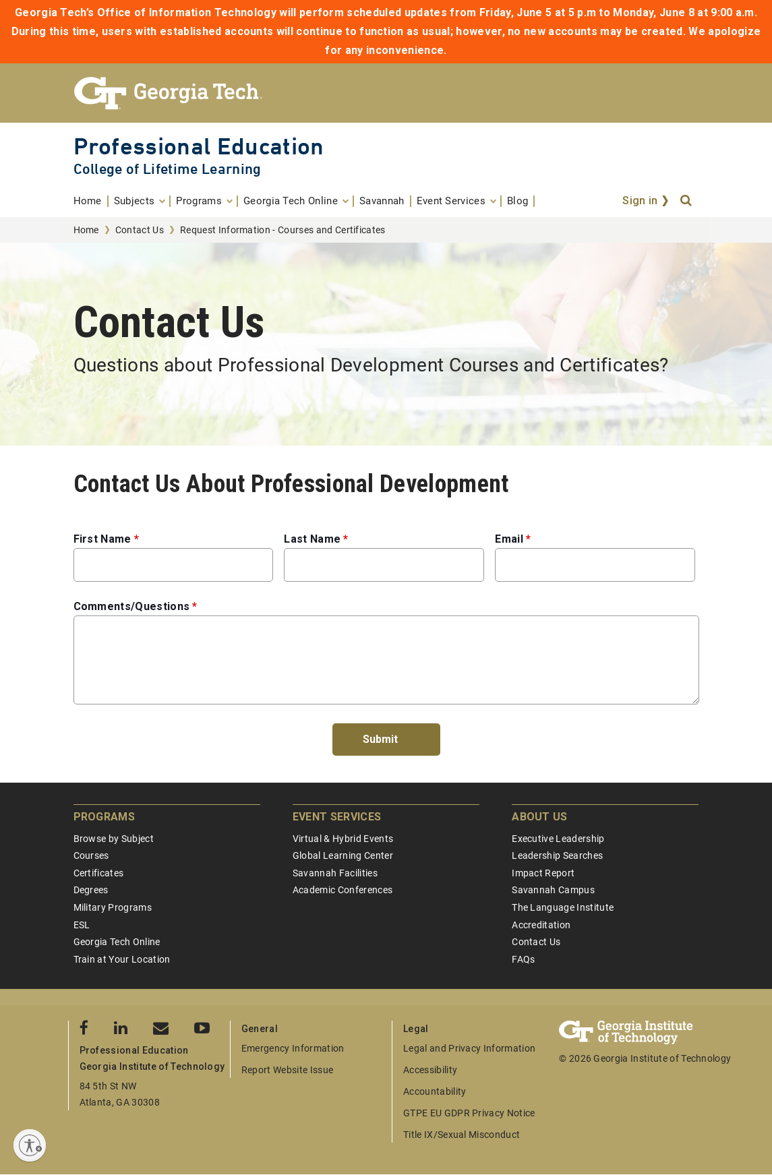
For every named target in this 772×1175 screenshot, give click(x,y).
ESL (81, 925)
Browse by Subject (113, 838)
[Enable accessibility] (29, 1145)
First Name (102, 539)
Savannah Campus (553, 889)
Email (509, 539)
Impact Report (543, 873)
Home (86, 229)
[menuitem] (91, 201)
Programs (104, 816)
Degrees (91, 889)
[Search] (687, 201)
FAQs (523, 959)
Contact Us (139, 229)
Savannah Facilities (335, 873)
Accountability (434, 1091)
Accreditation (541, 925)
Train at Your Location (122, 959)
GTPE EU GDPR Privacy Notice (469, 1113)
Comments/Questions (131, 606)
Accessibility (430, 1069)
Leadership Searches (557, 855)
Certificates (98, 873)
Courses (91, 855)
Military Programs (112, 907)
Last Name (312, 539)
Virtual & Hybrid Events (343, 838)
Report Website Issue (287, 1069)
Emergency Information (293, 1048)
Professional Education (198, 146)
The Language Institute (563, 907)
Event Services (337, 816)
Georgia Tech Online (116, 941)
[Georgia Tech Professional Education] (386, 93)
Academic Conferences (342, 889)
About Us (540, 816)
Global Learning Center (343, 855)
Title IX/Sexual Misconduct (461, 1134)
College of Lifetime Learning (167, 168)
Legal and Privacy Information (469, 1048)
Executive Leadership (558, 838)
